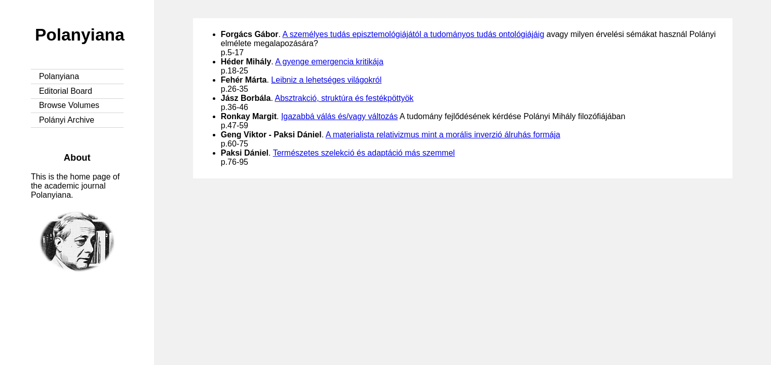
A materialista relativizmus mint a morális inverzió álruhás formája (443, 134)
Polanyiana (80, 34)
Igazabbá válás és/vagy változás (339, 116)
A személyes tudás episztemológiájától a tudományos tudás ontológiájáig (414, 34)
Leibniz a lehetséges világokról (326, 80)
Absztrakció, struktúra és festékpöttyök (344, 98)
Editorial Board (65, 91)
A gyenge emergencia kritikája (329, 61)
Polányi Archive (66, 120)
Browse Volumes (69, 105)
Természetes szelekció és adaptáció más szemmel (364, 153)
